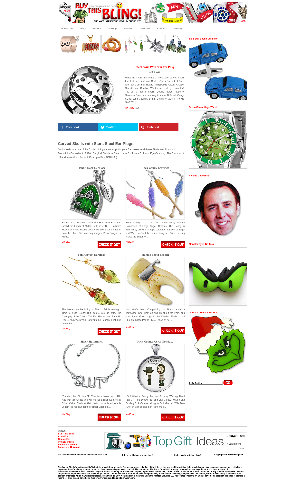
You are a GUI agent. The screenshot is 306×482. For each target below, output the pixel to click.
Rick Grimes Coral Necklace (155, 341)
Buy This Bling (66, 433)
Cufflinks (162, 28)
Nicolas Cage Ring (199, 175)
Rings (83, 28)
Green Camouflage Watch (203, 107)
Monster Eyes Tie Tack (201, 244)
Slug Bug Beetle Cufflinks (203, 38)
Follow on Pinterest (69, 447)
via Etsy (66, 241)
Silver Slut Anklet (91, 341)
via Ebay (129, 108)
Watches (97, 28)
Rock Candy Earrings (155, 167)
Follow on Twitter (67, 444)
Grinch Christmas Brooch (203, 312)
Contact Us (64, 439)
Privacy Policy (66, 442)
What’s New (67, 28)
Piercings (178, 28)
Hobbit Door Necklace (91, 167)
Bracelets (128, 28)
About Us (63, 436)
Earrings (112, 28)
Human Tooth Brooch (155, 254)
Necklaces (145, 28)
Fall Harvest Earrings (91, 254)
